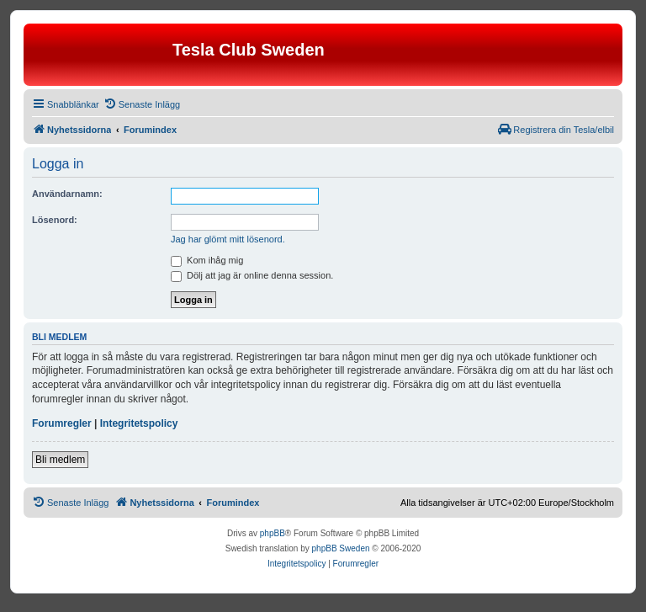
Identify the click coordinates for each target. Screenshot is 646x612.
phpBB (272, 533)
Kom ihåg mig (207, 260)
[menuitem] (141, 104)
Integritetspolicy (139, 423)
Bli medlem (60, 460)
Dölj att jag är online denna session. (252, 275)
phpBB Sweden (341, 548)
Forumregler (62, 423)
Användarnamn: (67, 194)
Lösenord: (54, 220)
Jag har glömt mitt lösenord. (228, 239)
